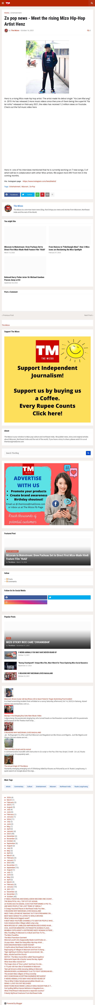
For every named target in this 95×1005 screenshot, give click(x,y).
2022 (9, 863)
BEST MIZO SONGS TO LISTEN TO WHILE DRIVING (23, 916)
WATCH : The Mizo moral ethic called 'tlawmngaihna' (24, 957)
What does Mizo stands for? (15, 962)
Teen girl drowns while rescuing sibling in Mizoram (23, 969)
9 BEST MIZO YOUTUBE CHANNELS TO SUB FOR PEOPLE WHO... (29, 921)
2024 (9, 819)
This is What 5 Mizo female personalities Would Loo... (24, 981)
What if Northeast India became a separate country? (24, 991)
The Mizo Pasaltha (11, 935)
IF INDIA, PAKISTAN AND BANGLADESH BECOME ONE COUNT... (28, 899)
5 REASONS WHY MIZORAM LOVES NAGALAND (35, 673)
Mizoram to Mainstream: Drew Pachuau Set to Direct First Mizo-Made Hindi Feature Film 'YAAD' (24, 248)
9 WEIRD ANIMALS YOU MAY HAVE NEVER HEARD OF (37, 652)
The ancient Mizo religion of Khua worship (20, 974)
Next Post (88, 315)
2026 (9, 797)
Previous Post (8, 315)
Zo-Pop (32, 186)
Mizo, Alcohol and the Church (15, 954)
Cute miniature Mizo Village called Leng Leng (21, 923)
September (11, 843)
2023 (9, 834)
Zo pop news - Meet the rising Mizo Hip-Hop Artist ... (24, 942)
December (10, 836)
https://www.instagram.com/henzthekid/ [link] (39, 181)
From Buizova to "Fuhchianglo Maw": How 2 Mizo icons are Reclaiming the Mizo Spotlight (69, 248)
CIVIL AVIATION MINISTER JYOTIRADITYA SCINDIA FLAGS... (27, 928)
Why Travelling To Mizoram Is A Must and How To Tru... (25, 933)
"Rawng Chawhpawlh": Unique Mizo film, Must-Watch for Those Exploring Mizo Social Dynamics (53, 663)
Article (8, 786)
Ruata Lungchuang (81, 786)
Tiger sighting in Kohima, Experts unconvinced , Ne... (24, 952)
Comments (11, 581)
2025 (9, 805)
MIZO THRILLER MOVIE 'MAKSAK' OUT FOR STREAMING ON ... (28, 913)
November (11, 839)
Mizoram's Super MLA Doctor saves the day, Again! (23, 959)
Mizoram (25, 186)
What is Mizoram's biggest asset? (17, 918)
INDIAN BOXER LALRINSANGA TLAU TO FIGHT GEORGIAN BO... (29, 971)
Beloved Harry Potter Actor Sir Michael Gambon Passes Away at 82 (24, 278)
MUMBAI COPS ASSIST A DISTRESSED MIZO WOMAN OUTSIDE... (29, 930)
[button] (3, 3)
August (9, 807)
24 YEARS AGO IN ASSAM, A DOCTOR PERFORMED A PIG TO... (28, 904)
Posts (9, 579)
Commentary (18, 786)
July (8, 810)
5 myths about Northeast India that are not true (22, 947)
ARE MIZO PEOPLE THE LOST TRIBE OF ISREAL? (23, 906)
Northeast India (65, 786)
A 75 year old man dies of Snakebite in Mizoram (22, 967)
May (8, 827)
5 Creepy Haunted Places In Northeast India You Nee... (25, 909)
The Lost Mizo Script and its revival (17, 749)
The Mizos (18, 206)
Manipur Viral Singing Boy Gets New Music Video (22, 716)
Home (6, 13)
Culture (29, 786)
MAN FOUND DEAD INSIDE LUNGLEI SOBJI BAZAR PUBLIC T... (28, 986)
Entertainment (16, 13)
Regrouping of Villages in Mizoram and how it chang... (25, 950)
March (9, 800)
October (10, 841)
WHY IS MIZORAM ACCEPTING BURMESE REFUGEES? (25, 976)
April (8, 829)
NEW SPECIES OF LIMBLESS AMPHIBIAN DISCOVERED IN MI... (28, 925)
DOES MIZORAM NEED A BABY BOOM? (19, 945)
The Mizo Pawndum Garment (15, 938)
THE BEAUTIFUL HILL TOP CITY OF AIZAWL (21, 901)
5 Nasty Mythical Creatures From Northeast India (23, 993)
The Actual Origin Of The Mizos (16, 766)
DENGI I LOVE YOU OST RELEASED (17, 983)
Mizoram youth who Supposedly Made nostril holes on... (25, 940)
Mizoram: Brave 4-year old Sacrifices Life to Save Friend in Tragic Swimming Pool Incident (38, 699)
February (10, 802)
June (9, 812)
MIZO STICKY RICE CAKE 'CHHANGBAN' (28, 642)
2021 (9, 889)
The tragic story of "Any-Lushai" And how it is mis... (23, 964)
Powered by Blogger (13, 1003)
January (10, 817)
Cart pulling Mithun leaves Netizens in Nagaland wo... (24, 988)
